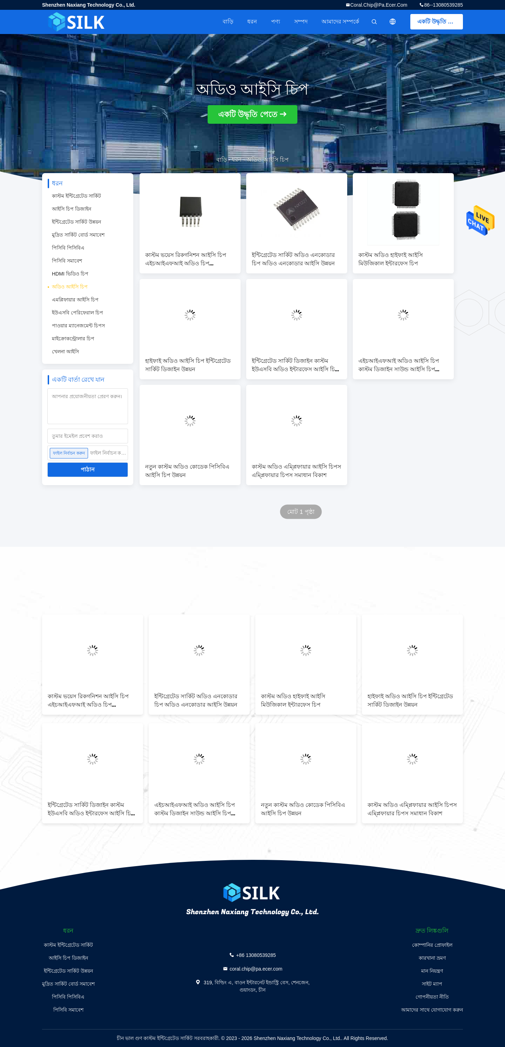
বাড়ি (228, 22)
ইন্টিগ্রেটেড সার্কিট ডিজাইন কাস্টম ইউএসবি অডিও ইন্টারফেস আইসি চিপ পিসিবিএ (295, 365)
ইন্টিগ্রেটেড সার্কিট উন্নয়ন (76, 222)
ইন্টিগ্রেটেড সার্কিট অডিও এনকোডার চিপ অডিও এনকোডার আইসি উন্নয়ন (293, 259)
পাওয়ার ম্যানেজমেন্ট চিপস (78, 325)
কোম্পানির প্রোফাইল (432, 945)
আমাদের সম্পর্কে (340, 22)
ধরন (252, 22)
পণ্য (275, 22)
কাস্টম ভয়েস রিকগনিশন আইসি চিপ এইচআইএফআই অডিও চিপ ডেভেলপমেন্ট (185, 259)
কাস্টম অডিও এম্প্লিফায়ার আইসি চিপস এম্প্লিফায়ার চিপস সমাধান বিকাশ (296, 471)
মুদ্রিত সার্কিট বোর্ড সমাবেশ (78, 235)
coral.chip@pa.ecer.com (379, 5)
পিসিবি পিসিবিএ (68, 248)
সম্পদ (301, 22)
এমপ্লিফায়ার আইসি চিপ (75, 299)
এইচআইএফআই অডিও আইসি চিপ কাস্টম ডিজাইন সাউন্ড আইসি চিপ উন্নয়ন (398, 365)
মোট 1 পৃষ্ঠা (301, 512)
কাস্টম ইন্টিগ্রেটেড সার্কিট (76, 196)
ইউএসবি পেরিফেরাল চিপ (77, 312)
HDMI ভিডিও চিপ (70, 274)
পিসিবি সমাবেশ (67, 261)
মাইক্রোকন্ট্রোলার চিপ (73, 338)
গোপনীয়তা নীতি (432, 997)
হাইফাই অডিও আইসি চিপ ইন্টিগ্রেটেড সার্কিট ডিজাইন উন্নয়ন (188, 365)
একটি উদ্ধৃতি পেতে (438, 22)
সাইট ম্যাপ (432, 984)
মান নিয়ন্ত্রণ (432, 971)
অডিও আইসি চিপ (70, 287)
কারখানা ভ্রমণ (432, 958)
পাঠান (88, 469)
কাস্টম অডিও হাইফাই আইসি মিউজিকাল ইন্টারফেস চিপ (390, 259)
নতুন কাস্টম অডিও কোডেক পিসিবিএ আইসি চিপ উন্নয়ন (187, 471)
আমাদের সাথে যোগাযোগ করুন (432, 1010)
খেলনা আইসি (65, 351)
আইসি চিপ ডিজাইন (71, 209)
